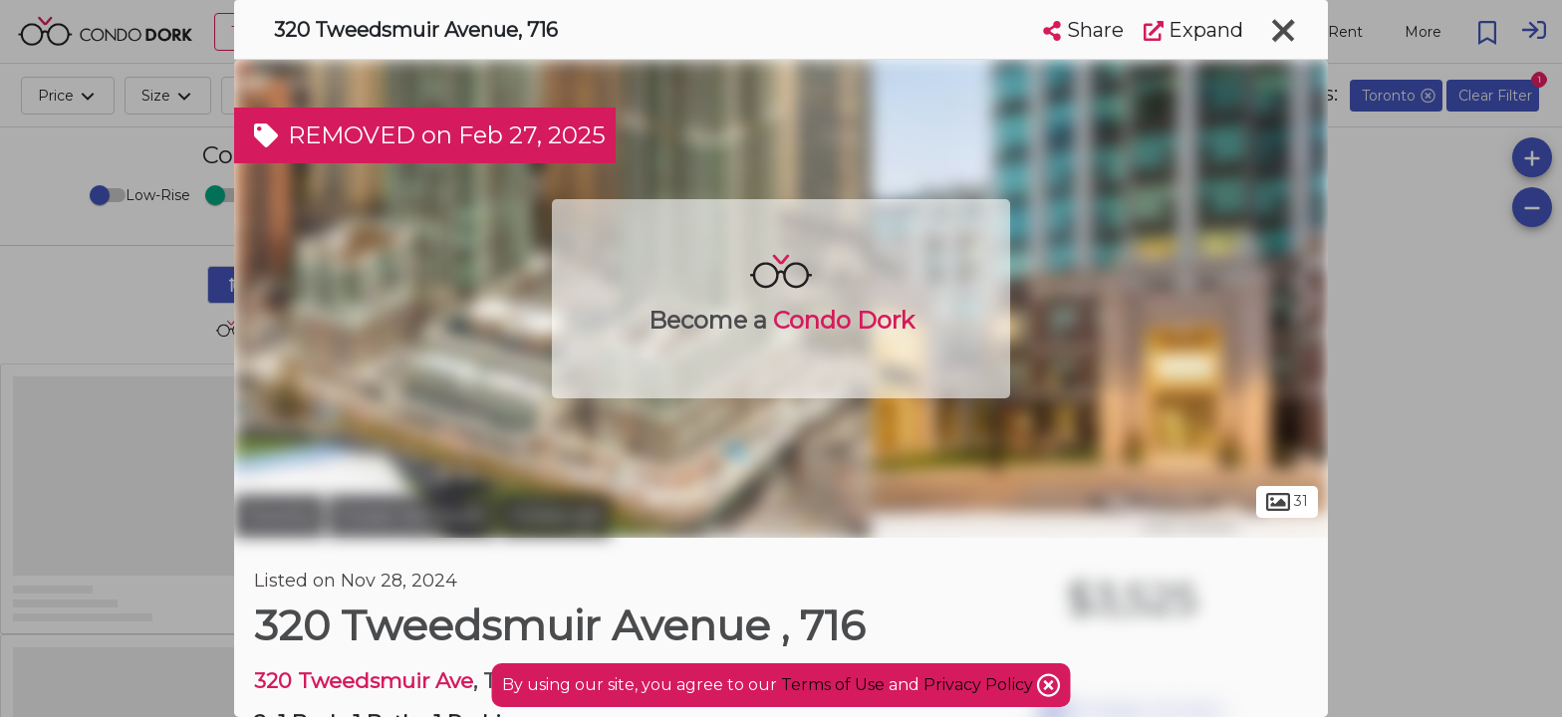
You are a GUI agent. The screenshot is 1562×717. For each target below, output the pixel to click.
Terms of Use (833, 684)
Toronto (279, 516)
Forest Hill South (412, 516)
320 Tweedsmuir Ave (363, 680)
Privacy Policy (980, 684)
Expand (1193, 30)
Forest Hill (556, 516)
